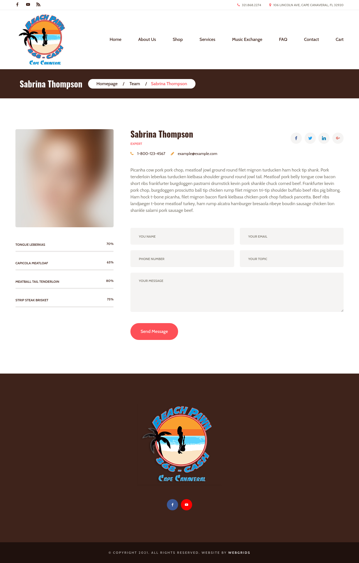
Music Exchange (247, 39)
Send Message (154, 331)
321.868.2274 (251, 5)
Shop (178, 39)
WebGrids (239, 552)
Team (135, 83)
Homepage (107, 83)
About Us (147, 39)
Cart (340, 39)
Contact (311, 39)
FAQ (283, 39)
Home (115, 39)
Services (207, 39)
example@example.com (197, 153)
